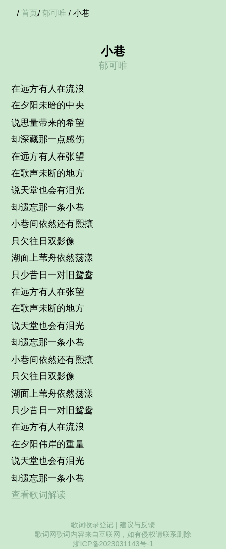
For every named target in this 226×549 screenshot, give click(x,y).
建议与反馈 (137, 525)
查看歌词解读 (38, 495)
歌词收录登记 (92, 525)
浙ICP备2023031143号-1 (113, 544)
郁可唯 (54, 13)
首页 (29, 13)
